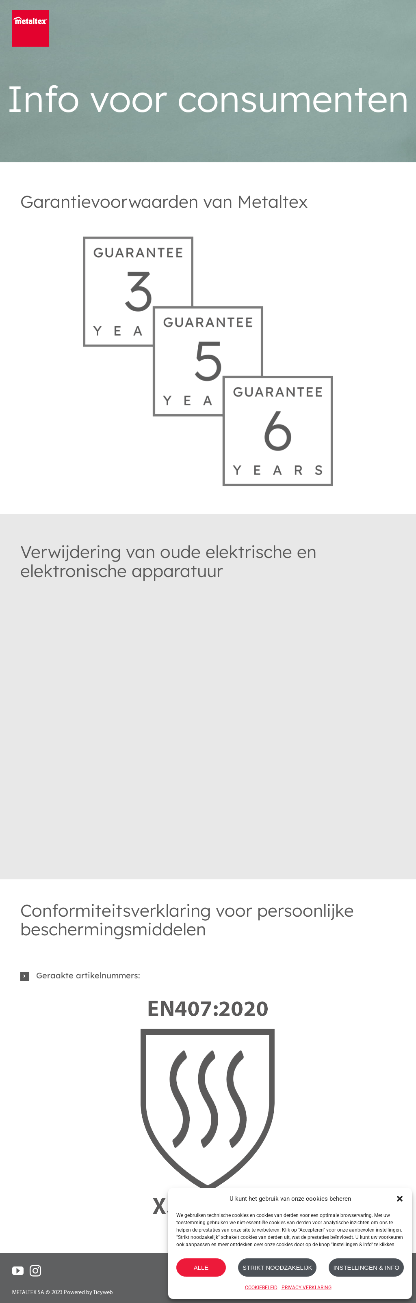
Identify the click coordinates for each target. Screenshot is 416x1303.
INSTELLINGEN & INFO (366, 1267)
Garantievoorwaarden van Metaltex (164, 201)
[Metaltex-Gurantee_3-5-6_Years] (208, 224)
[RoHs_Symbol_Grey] (208, 601)
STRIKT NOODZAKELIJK (277, 1267)
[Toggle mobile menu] (399, 23)
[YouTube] (18, 1271)
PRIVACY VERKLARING (307, 1287)
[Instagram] (35, 1271)
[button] (400, 1199)
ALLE (201, 1267)
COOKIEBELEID (261, 1287)
